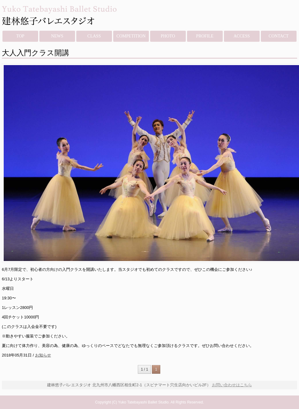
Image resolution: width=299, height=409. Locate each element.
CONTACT (279, 36)
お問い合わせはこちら (232, 385)
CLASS (94, 36)
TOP (20, 36)
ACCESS (241, 36)
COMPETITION (131, 36)
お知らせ (43, 355)
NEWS (57, 36)
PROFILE (204, 36)
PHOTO (168, 36)
